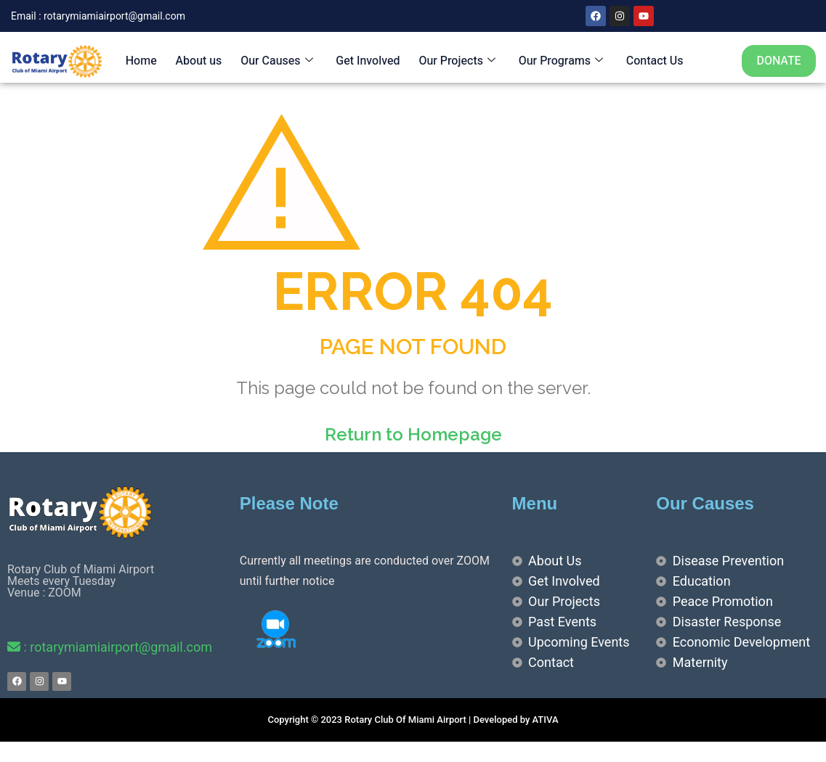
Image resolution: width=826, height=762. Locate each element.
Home (139, 61)
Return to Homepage (413, 434)
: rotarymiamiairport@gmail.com (109, 647)
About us (196, 61)
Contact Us (650, 61)
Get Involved (365, 61)
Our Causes (273, 61)
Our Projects (453, 61)
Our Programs (556, 61)
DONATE (778, 61)
